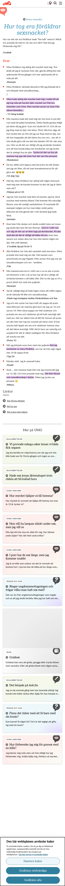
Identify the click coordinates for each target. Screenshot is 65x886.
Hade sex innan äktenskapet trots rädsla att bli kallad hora (29, 477)
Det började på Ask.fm (23, 685)
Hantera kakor (33, 862)
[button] (55, 3)
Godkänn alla (33, 881)
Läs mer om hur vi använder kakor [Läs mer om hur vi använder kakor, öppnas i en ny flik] (33, 856)
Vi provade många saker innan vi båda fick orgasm (32, 446)
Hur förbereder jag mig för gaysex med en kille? (32, 746)
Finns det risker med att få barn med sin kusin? (31, 715)
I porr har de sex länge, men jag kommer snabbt (27, 556)
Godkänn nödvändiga (33, 872)
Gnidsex (14, 657)
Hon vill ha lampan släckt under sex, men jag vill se (31, 525)
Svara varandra (34, 19)
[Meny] (61, 3)
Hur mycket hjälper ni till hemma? (31, 496)
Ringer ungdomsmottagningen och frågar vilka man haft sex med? (29, 588)
